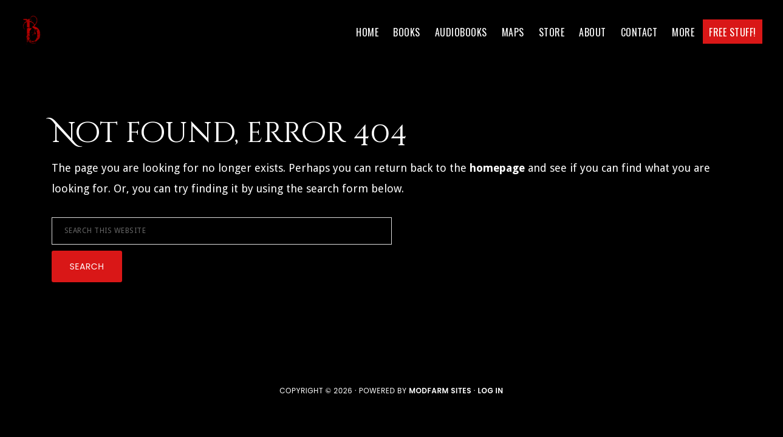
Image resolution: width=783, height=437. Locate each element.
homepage (497, 167)
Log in (490, 390)
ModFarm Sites (440, 390)
